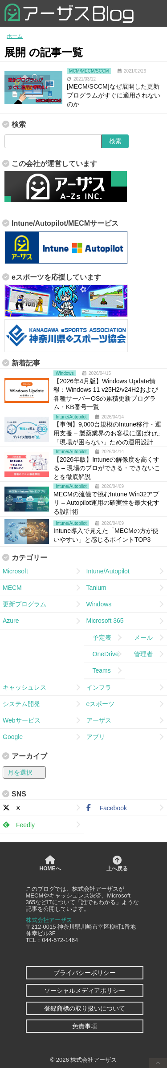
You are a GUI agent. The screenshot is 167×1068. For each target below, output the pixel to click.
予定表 (98, 637)
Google (13, 736)
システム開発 (21, 703)
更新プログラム (24, 604)
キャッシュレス (24, 687)
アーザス (98, 720)
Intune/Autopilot (108, 571)
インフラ (98, 687)
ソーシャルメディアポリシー (84, 990)
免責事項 (84, 1026)
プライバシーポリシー (84, 972)
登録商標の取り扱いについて (84, 1008)
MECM (12, 587)
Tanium (96, 587)
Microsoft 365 (105, 620)
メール (140, 637)
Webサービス (22, 720)
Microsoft (15, 571)
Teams (98, 670)
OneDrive (102, 654)
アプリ (95, 736)
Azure (11, 620)
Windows (99, 604)
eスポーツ (100, 703)
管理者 (140, 654)
